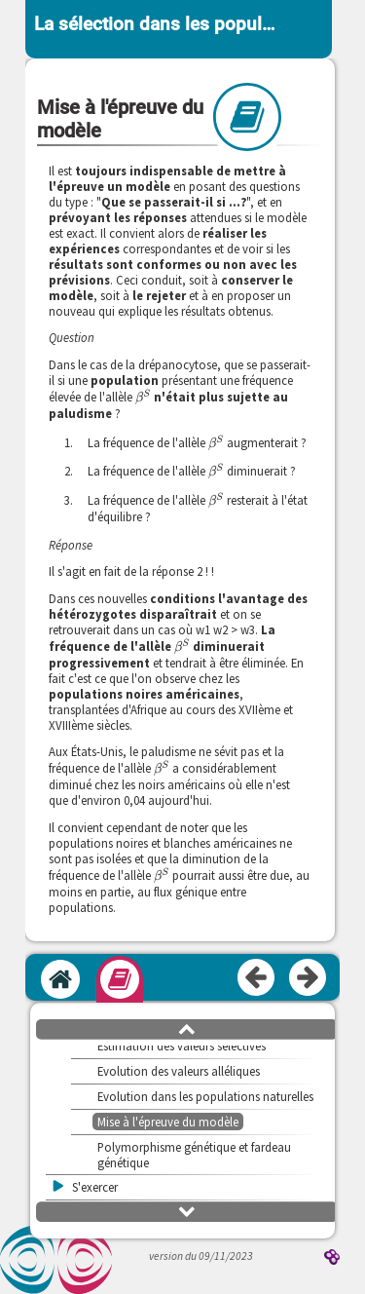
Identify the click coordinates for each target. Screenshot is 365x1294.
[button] (187, 1028)
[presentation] (143, 396)
